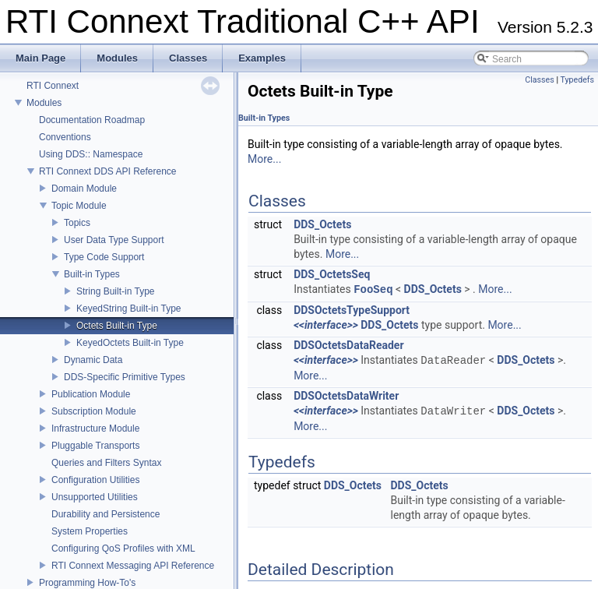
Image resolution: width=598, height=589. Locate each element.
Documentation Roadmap (92, 120)
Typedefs (577, 80)
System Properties (89, 531)
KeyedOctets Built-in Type (130, 342)
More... (264, 159)
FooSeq (373, 289)
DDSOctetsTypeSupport (352, 310)
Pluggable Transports (95, 445)
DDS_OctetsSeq (332, 274)
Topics (77, 222)
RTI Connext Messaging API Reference (132, 565)
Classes (539, 80)
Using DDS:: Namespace (90, 154)
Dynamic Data (93, 359)
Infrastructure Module (95, 428)
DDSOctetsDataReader (348, 345)
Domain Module (84, 188)
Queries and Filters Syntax (106, 462)
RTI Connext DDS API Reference (108, 171)
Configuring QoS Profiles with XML (123, 548)
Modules (44, 102)
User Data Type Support (114, 240)
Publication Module (90, 394)
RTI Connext (52, 85)
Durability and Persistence (105, 514)
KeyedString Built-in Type (128, 308)
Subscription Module (93, 411)
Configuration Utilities (95, 479)
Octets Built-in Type (116, 325)
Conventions (65, 137)
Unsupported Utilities (94, 497)
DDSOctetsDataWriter (346, 396)
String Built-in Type (115, 291)
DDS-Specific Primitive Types (124, 377)
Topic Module (79, 205)
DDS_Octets (322, 224)
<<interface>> (326, 325)
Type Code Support (104, 257)
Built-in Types (92, 274)
